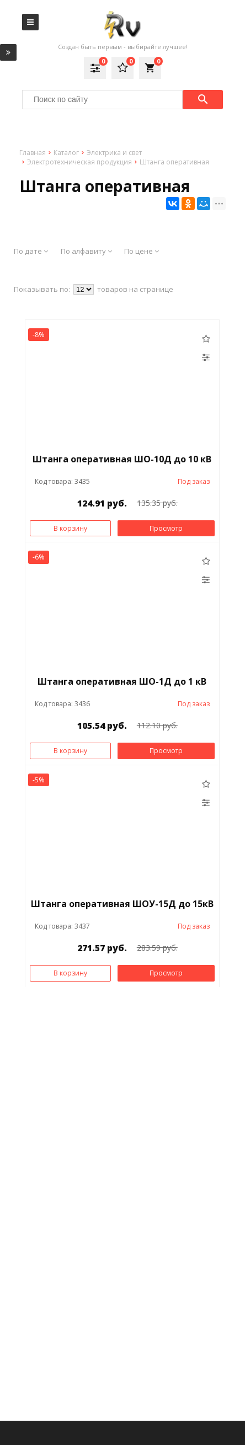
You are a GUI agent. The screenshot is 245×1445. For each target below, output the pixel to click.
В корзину (70, 528)
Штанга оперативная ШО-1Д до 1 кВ (122, 681)
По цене (141, 251)
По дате (31, 251)
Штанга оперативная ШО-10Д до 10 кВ (122, 459)
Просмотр (166, 528)
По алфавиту (86, 251)
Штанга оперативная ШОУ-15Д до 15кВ (122, 904)
